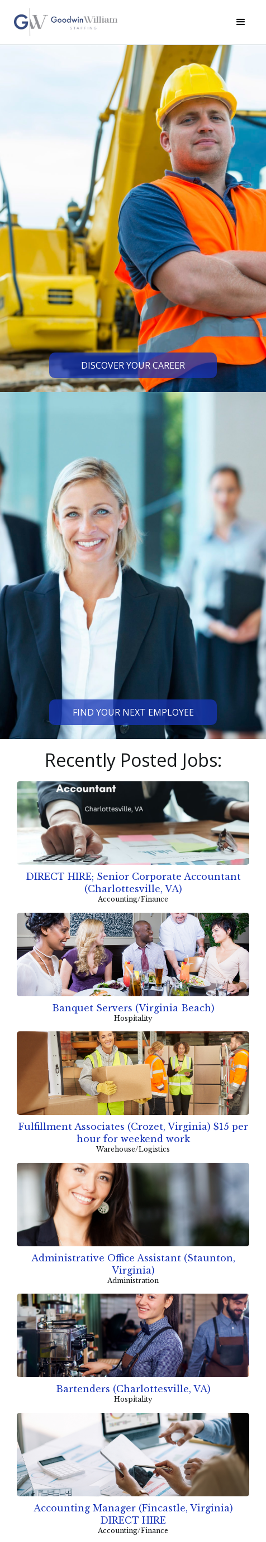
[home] (116, 22)
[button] (241, 22)
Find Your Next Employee (133, 712)
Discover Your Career (133, 365)
